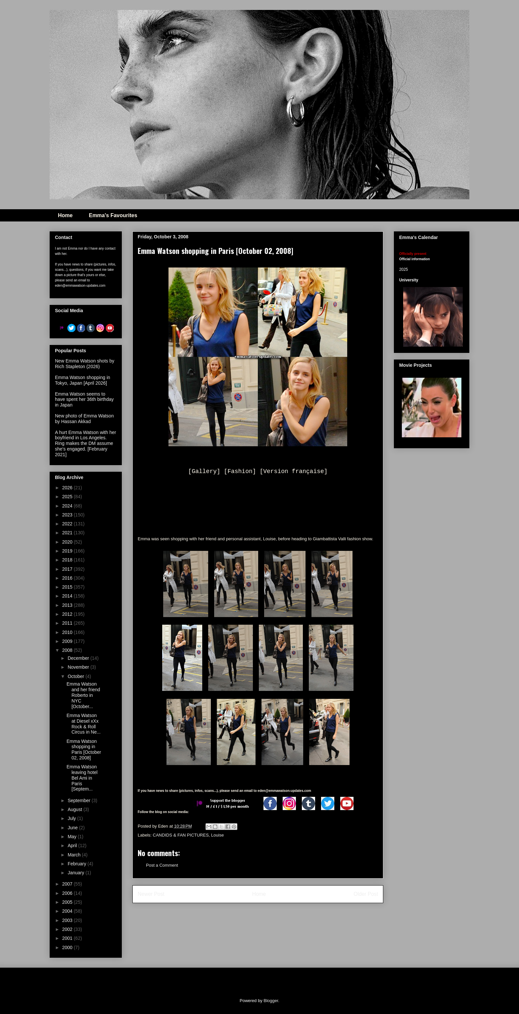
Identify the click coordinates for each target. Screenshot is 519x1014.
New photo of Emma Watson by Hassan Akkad (84, 418)
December (79, 658)
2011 (68, 623)
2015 (68, 587)
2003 (68, 920)
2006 (68, 893)
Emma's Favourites (113, 215)
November (79, 667)
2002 (68, 929)
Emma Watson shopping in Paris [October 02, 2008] (84, 749)
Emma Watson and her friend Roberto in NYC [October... (83, 695)
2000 (68, 947)
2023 (68, 514)
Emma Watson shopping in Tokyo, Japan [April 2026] (82, 380)
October (76, 676)
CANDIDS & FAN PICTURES (181, 835)
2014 (68, 596)
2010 (68, 632)
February (77, 863)
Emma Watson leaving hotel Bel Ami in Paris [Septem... (82, 778)
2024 (68, 505)
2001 (68, 938)
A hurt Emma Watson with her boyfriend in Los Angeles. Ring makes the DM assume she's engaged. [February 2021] (85, 443)
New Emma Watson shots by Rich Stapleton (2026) (84, 363)
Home (65, 215)
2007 (68, 884)
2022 (68, 523)
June (73, 827)
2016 (68, 578)
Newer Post (151, 894)
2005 (68, 902)
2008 (68, 650)
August (75, 809)
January (76, 872)
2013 (68, 605)
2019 (68, 551)
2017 (68, 569)
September (79, 800)
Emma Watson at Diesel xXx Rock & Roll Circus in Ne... (84, 724)
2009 (68, 641)
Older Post (366, 894)
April (73, 845)
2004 (68, 911)
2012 (68, 614)
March (75, 854)
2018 (68, 559)
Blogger (270, 1000)
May (72, 836)
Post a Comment (162, 865)
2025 (68, 496)
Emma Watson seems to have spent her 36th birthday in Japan (84, 399)
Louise (217, 835)
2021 (68, 532)
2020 (68, 542)
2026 (68, 487)
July (72, 818)
